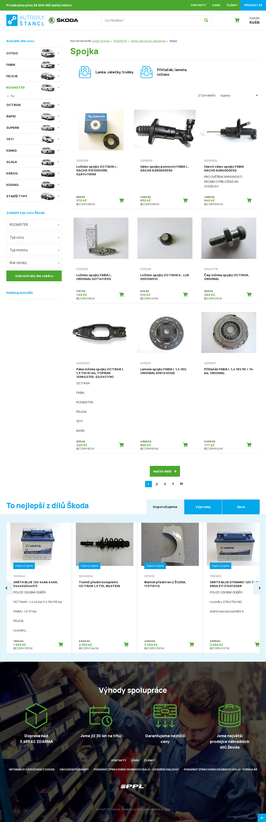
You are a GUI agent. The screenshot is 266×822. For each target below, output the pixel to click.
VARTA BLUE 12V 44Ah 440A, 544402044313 (35, 584)
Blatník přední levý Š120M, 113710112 (165, 584)
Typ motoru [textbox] (19, 250)
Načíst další (165, 471)
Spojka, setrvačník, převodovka (148, 41)
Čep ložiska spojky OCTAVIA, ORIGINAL (226, 277)
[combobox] (34, 224)
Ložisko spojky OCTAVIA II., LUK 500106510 (164, 277)
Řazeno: (240, 95)
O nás (216, 5)
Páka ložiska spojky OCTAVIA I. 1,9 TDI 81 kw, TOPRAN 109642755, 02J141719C (100, 373)
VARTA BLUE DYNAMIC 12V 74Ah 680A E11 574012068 (235, 584)
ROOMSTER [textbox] (19, 224)
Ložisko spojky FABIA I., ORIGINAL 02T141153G (94, 277)
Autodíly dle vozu (20, 41)
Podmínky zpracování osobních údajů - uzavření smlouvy (136, 769)
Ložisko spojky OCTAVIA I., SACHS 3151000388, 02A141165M (97, 170)
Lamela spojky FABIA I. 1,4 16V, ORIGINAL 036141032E (163, 371)
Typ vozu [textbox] (17, 237)
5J (12, 96)
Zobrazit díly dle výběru (34, 276)
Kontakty (198, 5)
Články (232, 5)
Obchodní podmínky (74, 769)
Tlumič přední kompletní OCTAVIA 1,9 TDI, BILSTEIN (99, 584)
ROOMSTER (120, 41)
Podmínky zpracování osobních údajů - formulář (220, 769)
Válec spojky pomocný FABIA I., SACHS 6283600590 (164, 168)
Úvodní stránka (101, 41)
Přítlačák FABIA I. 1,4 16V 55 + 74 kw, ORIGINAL (228, 371)
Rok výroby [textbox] (18, 262)
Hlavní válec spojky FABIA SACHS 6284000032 (224, 168)
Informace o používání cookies (32, 769)
